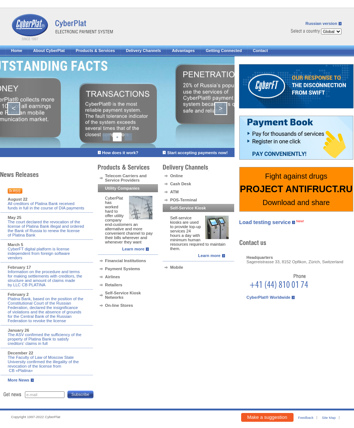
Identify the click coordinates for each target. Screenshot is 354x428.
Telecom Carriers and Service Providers (126, 178)
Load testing (265, 222)
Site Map (329, 418)
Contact (260, 50)
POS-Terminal (183, 200)
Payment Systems (122, 269)
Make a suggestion (267, 417)
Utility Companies (122, 188)
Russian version (321, 23)
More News (18, 380)
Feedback (305, 418)
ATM (174, 192)
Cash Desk (180, 184)
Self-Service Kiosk (188, 208)
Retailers (113, 285)
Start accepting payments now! (197, 152)
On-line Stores (119, 305)
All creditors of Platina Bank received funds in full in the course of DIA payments (46, 205)
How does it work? (120, 152)
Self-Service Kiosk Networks (123, 295)
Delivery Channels (143, 50)
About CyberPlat (49, 50)
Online (176, 176)
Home (16, 50)
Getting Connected (223, 50)
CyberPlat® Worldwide (269, 297)
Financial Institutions (125, 260)
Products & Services (95, 50)
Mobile (176, 267)
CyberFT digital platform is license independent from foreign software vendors (39, 253)
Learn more (133, 249)
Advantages (183, 50)
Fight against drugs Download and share (296, 189)
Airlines (112, 277)
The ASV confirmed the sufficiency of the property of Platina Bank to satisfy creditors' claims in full (44, 339)
